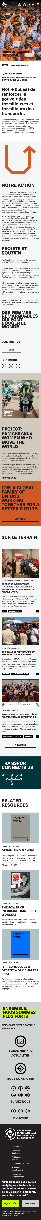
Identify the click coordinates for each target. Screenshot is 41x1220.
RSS (27, 1095)
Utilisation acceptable (20, 1163)
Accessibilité (17, 1146)
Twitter (13, 1088)
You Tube (27, 1088)
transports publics (20, 674)
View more (20, 745)
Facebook (20, 1088)
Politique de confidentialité (17, 1168)
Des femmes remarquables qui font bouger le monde (19, 78)
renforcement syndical (12, 737)
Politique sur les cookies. (10, 1216)
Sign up (20, 1042)
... (37, 611)
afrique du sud (15, 611)
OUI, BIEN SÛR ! (10, 1203)
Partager (9, 359)
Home (5, 65)
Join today (20, 519)
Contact (20, 1070)
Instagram (20, 1095)
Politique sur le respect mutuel (18, 1174)
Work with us (13, 73)
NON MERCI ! (31, 1203)
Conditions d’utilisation (16, 1151)
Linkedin (13, 1095)
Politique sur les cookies (18, 1158)
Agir (33, 5)
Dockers (28, 737)
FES (4, 611)
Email (11, 349)
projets (6, 674)
